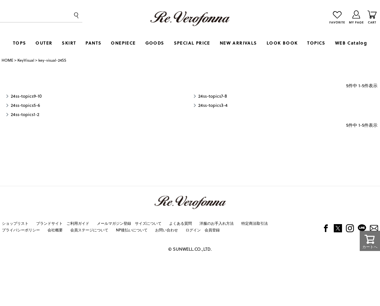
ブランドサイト (49, 223)
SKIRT (69, 43)
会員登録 (212, 230)
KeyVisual (25, 60)
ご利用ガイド (77, 223)
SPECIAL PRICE (192, 43)
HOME (7, 60)
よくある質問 (180, 223)
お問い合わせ (166, 230)
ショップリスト (15, 223)
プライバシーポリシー (21, 230)
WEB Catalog (351, 43)
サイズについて (148, 223)
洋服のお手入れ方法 (217, 223)
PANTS (93, 43)
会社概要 (55, 230)
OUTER (43, 43)
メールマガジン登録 (114, 223)
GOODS (154, 43)
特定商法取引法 (254, 223)
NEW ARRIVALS (238, 43)
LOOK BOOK (282, 43)
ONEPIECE (123, 43)
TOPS (19, 43)
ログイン (193, 230)
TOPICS (316, 43)
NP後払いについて (132, 230)
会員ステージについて (89, 230)
